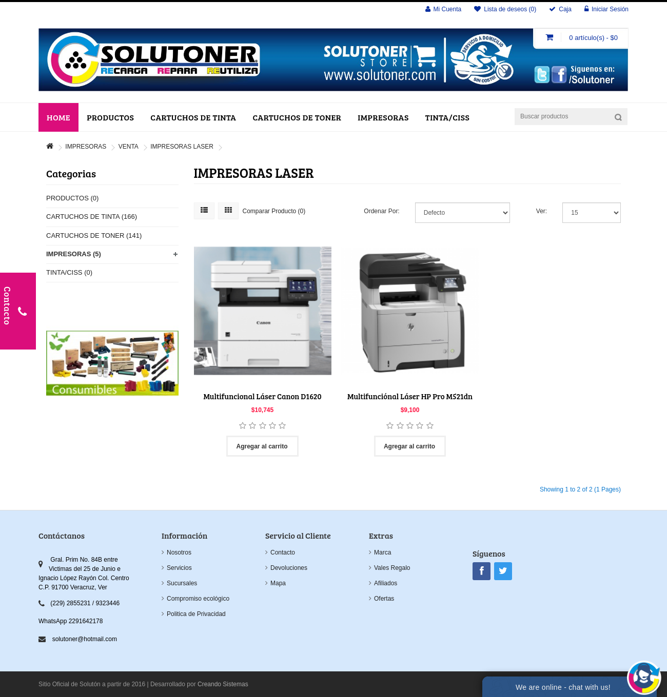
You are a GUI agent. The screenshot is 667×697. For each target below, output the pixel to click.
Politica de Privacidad (196, 614)
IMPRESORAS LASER (181, 146)
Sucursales (182, 583)
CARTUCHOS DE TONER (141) (94, 235)
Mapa (278, 583)
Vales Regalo (392, 567)
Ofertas (384, 598)
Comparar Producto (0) (274, 211)
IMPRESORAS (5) (73, 254)
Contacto (282, 552)
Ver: (541, 211)
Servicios (179, 567)
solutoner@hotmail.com (84, 639)
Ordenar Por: (381, 211)
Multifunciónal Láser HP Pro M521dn (410, 396)
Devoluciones (288, 567)
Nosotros (179, 552)
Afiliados (385, 583)
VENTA (129, 146)
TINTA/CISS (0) (69, 272)
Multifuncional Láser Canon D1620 (262, 396)
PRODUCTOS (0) (72, 198)
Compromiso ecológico (198, 598)
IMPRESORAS (85, 146)
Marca (382, 552)
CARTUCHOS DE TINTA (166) (91, 216)
